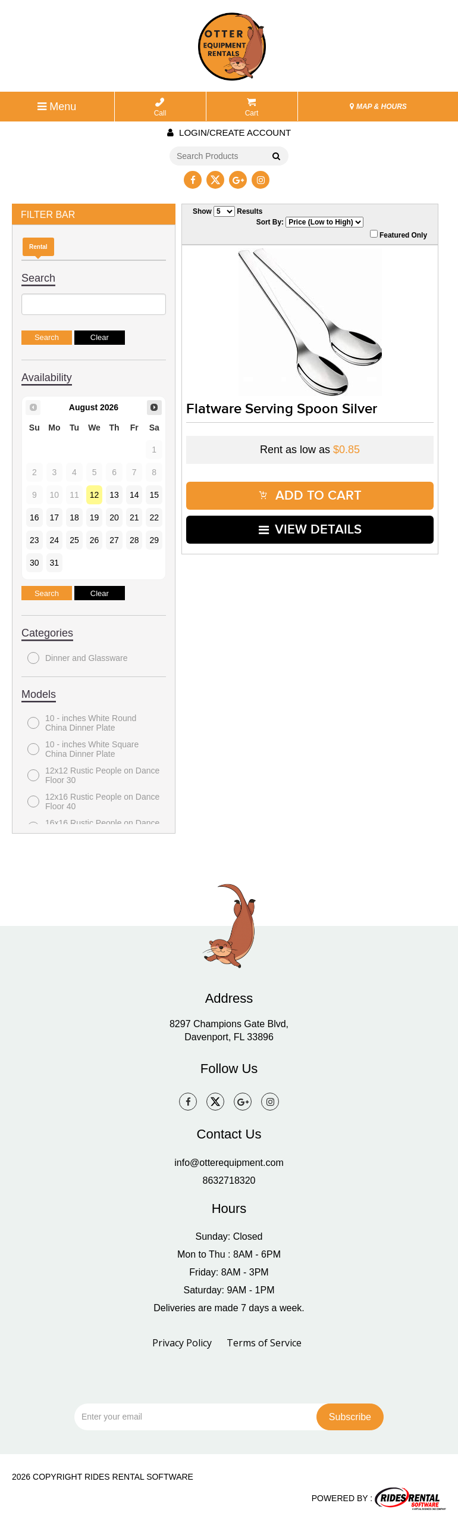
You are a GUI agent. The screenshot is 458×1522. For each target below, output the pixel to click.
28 (134, 540)
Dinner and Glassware (77, 658)
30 (34, 562)
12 (94, 495)
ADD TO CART (310, 496)
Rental (38, 247)
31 (54, 562)
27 (114, 540)
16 (34, 517)
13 (114, 495)
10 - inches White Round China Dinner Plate (81, 722)
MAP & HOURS (378, 106)
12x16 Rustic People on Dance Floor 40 (93, 801)
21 (134, 517)
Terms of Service (264, 1342)
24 (54, 540)
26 (94, 540)
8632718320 (229, 1180)
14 (134, 495)
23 (34, 540)
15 (154, 495)
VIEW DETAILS (310, 530)
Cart (252, 107)
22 (154, 517)
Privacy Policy (182, 1342)
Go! (275, 156)
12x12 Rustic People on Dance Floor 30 (93, 775)
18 (74, 517)
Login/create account (229, 132)
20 (114, 517)
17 (54, 517)
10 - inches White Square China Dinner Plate (83, 749)
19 (94, 517)
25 (74, 540)
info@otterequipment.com (228, 1163)
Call (160, 107)
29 (154, 540)
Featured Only (398, 234)
